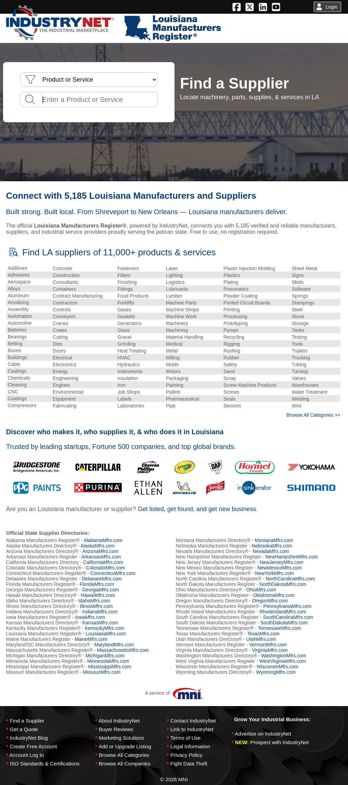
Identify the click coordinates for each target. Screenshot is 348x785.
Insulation (127, 378)
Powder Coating (241, 296)
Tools (297, 344)
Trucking (301, 357)
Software (301, 289)
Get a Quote (24, 729)
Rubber (231, 357)
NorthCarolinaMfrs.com (290, 578)
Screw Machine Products (250, 385)
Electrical (62, 357)
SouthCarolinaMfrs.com (288, 617)
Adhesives (19, 275)
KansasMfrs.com (100, 622)
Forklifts (125, 302)
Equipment (64, 399)
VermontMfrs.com (268, 644)
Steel (297, 309)
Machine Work (181, 316)
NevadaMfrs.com (271, 551)
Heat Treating (131, 351)
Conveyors (64, 316)
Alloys (14, 288)
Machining (177, 330)
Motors (173, 371)
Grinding (126, 344)
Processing (235, 316)
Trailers (300, 351)
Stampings (303, 302)
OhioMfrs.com (261, 589)
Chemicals (19, 378)
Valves (299, 378)
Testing (299, 337)
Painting (174, 385)
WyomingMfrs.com (276, 672)
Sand (229, 371)
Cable (14, 364)
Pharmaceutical (182, 399)
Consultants (65, 282)
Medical (174, 344)
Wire (297, 405)
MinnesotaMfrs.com (108, 661)
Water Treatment (309, 392)
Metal (172, 351)
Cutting (60, 337)
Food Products (132, 296)
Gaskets (126, 316)
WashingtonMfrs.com (283, 655)
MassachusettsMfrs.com (123, 650)
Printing (232, 309)
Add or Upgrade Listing (124, 746)
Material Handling (184, 337)
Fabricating (64, 405)
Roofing (232, 351)
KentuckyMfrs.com (104, 628)
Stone (298, 316)
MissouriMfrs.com (102, 672)
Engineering (66, 378)
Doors (59, 351)
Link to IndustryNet (191, 729)
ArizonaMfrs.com (100, 551)
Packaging (177, 378)
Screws (231, 392)
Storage (300, 323)
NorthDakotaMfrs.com (283, 584)
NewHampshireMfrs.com (291, 556)
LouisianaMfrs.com (106, 633)
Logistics (175, 282)
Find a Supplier (27, 721)
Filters (123, 275)
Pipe (171, 405)
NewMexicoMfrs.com (279, 567)
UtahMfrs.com (261, 639)
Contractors (65, 302)
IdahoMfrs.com (94, 600)
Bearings (17, 336)
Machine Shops (182, 309)
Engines (61, 385)
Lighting (174, 275)
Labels (124, 399)
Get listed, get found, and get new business (197, 509)
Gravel (124, 337)
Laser (172, 268)
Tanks (298, 330)
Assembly (18, 309)
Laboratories (130, 405)
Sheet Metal (304, 268)
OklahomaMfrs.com (274, 595)
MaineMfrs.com (90, 639)
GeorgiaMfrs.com (100, 589)
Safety (230, 364)
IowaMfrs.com (90, 617)
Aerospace (19, 282)
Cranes (60, 323)
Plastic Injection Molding (249, 268)
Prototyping (236, 323)
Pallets (173, 392)
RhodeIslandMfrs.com (283, 611)
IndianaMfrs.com (99, 611)
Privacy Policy (186, 755)
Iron (121, 385)
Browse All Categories (124, 755)
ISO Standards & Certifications (45, 763)
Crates (60, 330)
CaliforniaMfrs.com (103, 562)
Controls (62, 309)
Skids (297, 282)
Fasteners (128, 268)
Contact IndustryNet (193, 721)
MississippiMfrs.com (109, 666)
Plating (231, 282)
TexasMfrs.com (263, 633)
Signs (298, 275)
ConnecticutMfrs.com (113, 573)
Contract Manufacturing (78, 296)
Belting (15, 343)
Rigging (232, 344)
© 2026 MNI (174, 779)
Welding (300, 399)
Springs (300, 296)
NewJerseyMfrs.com (281, 562)
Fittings (125, 289)
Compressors (22, 405)
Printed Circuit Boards (247, 302)
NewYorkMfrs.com (274, 573)
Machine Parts (181, 302)
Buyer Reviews (116, 729)
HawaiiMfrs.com (98, 595)
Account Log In (27, 755)
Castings (17, 371)
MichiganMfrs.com (105, 655)
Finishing (126, 282)
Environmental (68, 392)
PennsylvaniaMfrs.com (287, 606)
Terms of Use (185, 738)
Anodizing (18, 302)
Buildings (17, 357)
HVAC (123, 357)
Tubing (299, 364)
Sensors (232, 405)
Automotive (20, 323)
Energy (60, 371)
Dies (57, 344)
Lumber (174, 296)
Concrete (62, 268)
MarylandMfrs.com (114, 644)
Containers (64, 289)
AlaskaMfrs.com (98, 546)
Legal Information (190, 746)
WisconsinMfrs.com (277, 666)
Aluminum (18, 295)
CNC (13, 391)
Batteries (17, 330)
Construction (66, 275)
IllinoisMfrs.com (96, 606)
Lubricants (177, 289)
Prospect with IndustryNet (279, 742)
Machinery (177, 323)
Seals (230, 399)
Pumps (231, 330)
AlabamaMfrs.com (103, 540)
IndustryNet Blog (29, 738)
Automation (20, 316)
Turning (300, 371)
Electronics (64, 364)
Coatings (17, 398)
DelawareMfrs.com (102, 578)
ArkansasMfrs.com (101, 556)
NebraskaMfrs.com (272, 546)
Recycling (234, 337)
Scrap (230, 378)
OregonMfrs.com (270, 600)
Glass (123, 330)
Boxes (14, 350)
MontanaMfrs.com (274, 540)
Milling (173, 357)
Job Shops (128, 392)
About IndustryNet (119, 721)
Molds (172, 364)
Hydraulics (128, 364)
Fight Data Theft (188, 763)
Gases (124, 309)
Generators (129, 323)
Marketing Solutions (121, 738)
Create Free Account (33, 746)
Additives (17, 268)
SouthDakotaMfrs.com (284, 622)
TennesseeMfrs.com (279, 628)
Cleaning (17, 385)
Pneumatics (236, 289)
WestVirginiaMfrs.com (282, 661)
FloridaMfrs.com (97, 584)
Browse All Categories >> (313, 415)
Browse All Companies (124, 763)
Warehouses (305, 385)
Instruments (129, 371)
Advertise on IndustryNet (263, 734)
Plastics (232, 275)
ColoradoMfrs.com (105, 567)
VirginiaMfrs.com (270, 650)
